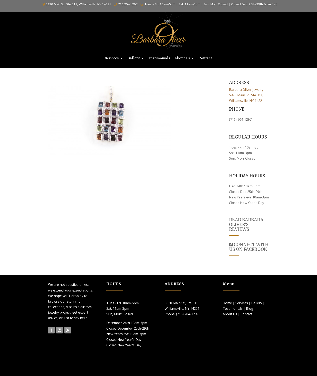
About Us (182, 58)
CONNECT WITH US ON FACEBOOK (249, 247)
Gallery (133, 58)
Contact (205, 58)
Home (227, 303)
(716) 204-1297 (240, 119)
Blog (249, 308)
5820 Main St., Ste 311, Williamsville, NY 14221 (78, 4)
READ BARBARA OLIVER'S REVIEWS (246, 224)
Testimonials (159, 58)
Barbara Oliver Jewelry (246, 89)
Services (112, 58)
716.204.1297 (128, 4)
